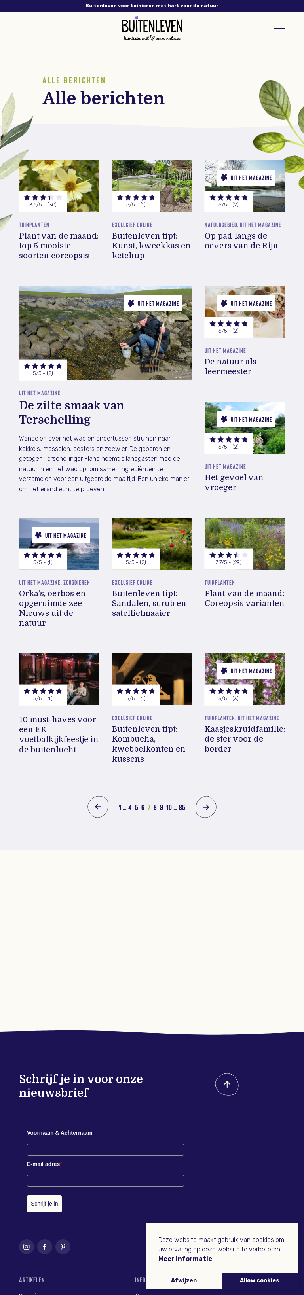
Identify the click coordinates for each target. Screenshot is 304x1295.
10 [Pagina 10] (169, 807)
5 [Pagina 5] (136, 807)
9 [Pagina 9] (161, 807)
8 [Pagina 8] (155, 807)
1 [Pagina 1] (120, 807)
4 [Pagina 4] (130, 807)
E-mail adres (44, 1164)
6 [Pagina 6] (142, 807)
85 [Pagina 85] (182, 807)
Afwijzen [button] (184, 1280)
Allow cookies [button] (259, 1280)
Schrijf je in (44, 1203)
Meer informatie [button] (185, 1259)
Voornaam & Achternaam (60, 1133)
